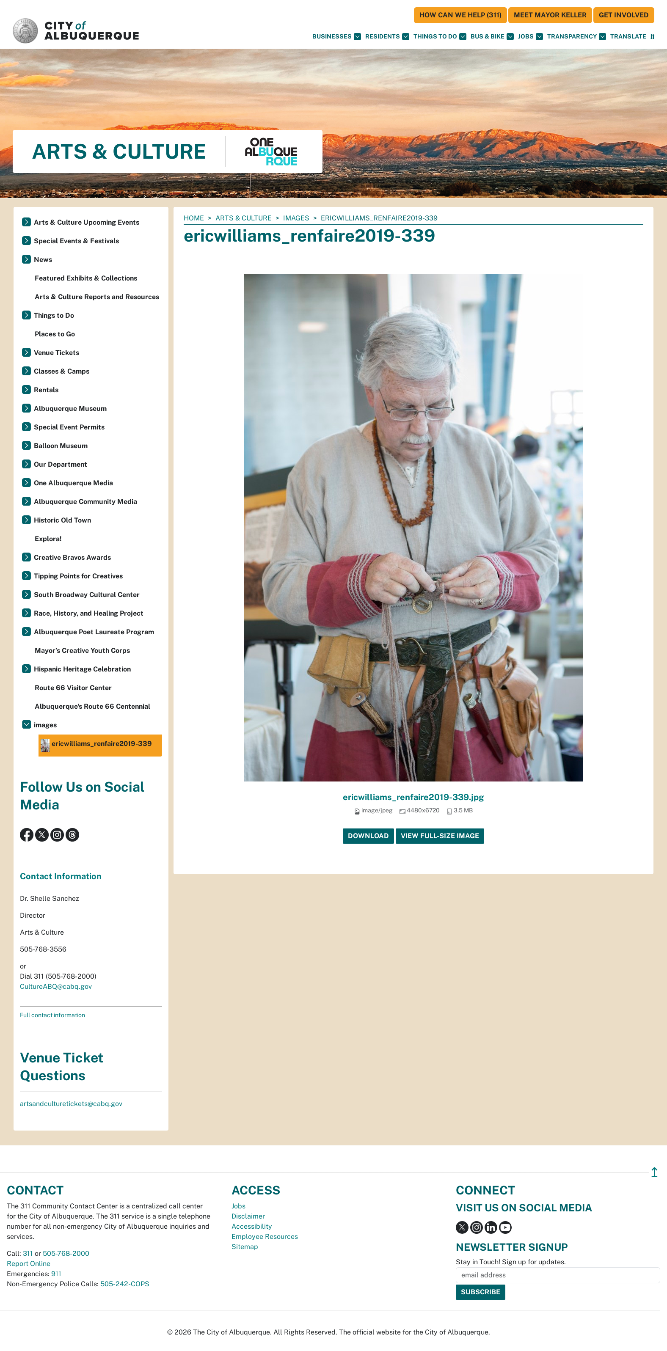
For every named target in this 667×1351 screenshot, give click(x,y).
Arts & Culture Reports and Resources (97, 297)
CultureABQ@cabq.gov (56, 986)
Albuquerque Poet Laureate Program (94, 632)
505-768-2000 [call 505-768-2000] (66, 1253)
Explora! (48, 539)
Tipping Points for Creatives (78, 576)
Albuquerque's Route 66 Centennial (92, 706)
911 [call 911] (56, 1274)
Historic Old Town (62, 520)
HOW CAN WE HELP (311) (460, 15)
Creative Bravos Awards (72, 557)
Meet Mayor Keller (550, 15)
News (43, 260)
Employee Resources (265, 1237)
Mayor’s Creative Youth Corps (82, 651)
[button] (628, 36)
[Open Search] (652, 36)
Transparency (576, 36)
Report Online (28, 1264)
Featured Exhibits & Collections (86, 278)
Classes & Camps (61, 371)
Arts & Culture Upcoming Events (86, 222)
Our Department (60, 464)
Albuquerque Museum (70, 408)
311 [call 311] (28, 1253)
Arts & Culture (243, 218)
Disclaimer (248, 1216)
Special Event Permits (69, 427)
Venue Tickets (56, 353)
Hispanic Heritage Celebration (82, 669)
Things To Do (439, 36)
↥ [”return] (654, 1172)
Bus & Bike (492, 36)
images (296, 218)
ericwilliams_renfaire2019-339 (96, 745)
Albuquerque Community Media (85, 502)
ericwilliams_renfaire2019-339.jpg (413, 797)
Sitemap (245, 1247)
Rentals (46, 390)
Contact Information (61, 876)
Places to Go (55, 334)
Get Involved (624, 15)
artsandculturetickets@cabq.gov (71, 1104)
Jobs (530, 36)
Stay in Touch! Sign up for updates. (511, 1262)
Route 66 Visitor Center (73, 688)
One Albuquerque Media (73, 483)
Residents (387, 36)
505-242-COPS (124, 1284)
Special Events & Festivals (76, 241)
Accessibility (252, 1226)
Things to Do (54, 315)
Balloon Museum (61, 446)
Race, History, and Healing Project (88, 613)
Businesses (336, 36)
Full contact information (52, 1015)
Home (194, 218)
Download (368, 836)
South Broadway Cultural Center (87, 595)
